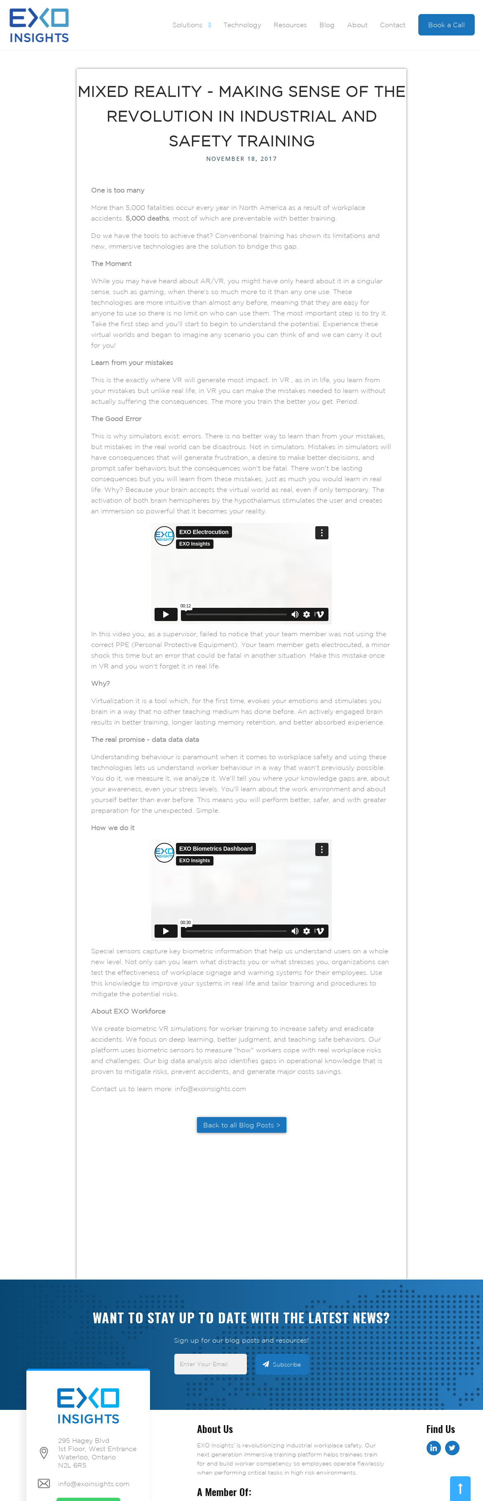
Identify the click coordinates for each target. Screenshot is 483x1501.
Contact (393, 24)
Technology (242, 24)
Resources (290, 24)
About (357, 24)
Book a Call (446, 24)
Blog (327, 24)
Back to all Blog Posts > (241, 1125)
